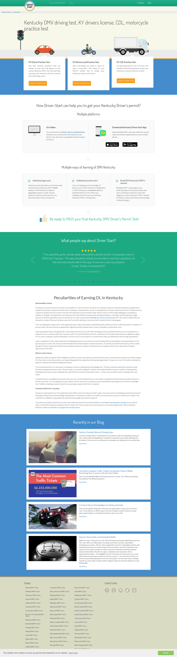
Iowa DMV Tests (31, 635)
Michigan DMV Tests (57, 603)
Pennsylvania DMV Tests (83, 603)
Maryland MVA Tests (57, 595)
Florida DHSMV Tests (33, 624)
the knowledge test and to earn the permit (101, 317)
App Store (76, 407)
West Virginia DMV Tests (84, 645)
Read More (83, 444)
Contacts (140, 3)
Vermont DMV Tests (82, 634)
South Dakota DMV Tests (84, 614)
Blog (149, 3)
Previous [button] (34, 259)
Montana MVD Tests (57, 618)
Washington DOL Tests (83, 637)
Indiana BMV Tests (32, 647)
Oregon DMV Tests (81, 599)
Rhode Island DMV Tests (83, 607)
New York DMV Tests (82, 588)
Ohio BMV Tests (80, 591)
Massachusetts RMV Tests (59, 591)
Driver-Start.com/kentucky (73, 132)
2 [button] (66, 281)
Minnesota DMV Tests (58, 607)
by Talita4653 (88, 271)
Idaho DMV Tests (31, 639)
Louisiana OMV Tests (57, 588)
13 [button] (115, 281)
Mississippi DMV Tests (58, 614)
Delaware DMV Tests (33, 620)
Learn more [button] (73, 653)
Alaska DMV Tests (31, 588)
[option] (88, 260)
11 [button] (106, 281)
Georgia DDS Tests (32, 627)
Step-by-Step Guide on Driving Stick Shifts (97, 537)
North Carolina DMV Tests (59, 622)
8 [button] (93, 281)
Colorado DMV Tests (32, 607)
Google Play (64, 407)
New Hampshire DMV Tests (60, 634)
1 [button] (61, 281)
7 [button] (88, 281)
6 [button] (84, 281)
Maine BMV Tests (56, 599)
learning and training (117, 402)
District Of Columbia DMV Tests (34, 615)
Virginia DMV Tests (81, 630)
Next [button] (141, 259)
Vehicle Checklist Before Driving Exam (96, 432)
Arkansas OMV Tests (33, 595)
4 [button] (75, 281)
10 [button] (102, 281)
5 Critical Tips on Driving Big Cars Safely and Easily (101, 505)
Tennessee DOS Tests (83, 618)
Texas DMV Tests (81, 622)
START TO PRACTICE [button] (38, 83)
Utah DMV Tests (80, 626)
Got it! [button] (165, 653)
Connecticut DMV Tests (34, 611)
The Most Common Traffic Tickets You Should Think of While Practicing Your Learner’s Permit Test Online (106, 472)
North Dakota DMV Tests (59, 626)
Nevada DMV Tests (57, 645)
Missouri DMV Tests (57, 611)
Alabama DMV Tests (32, 591)
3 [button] (70, 281)
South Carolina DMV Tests (84, 611)
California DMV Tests (33, 603)
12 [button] (111, 281)
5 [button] (79, 281)
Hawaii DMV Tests (31, 631)
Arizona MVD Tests (32, 599)
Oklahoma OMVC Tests (83, 595)
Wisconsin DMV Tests (82, 641)
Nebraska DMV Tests (57, 630)
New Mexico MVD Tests (58, 641)
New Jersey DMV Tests (58, 637)
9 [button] (97, 281)
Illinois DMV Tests (31, 643)
